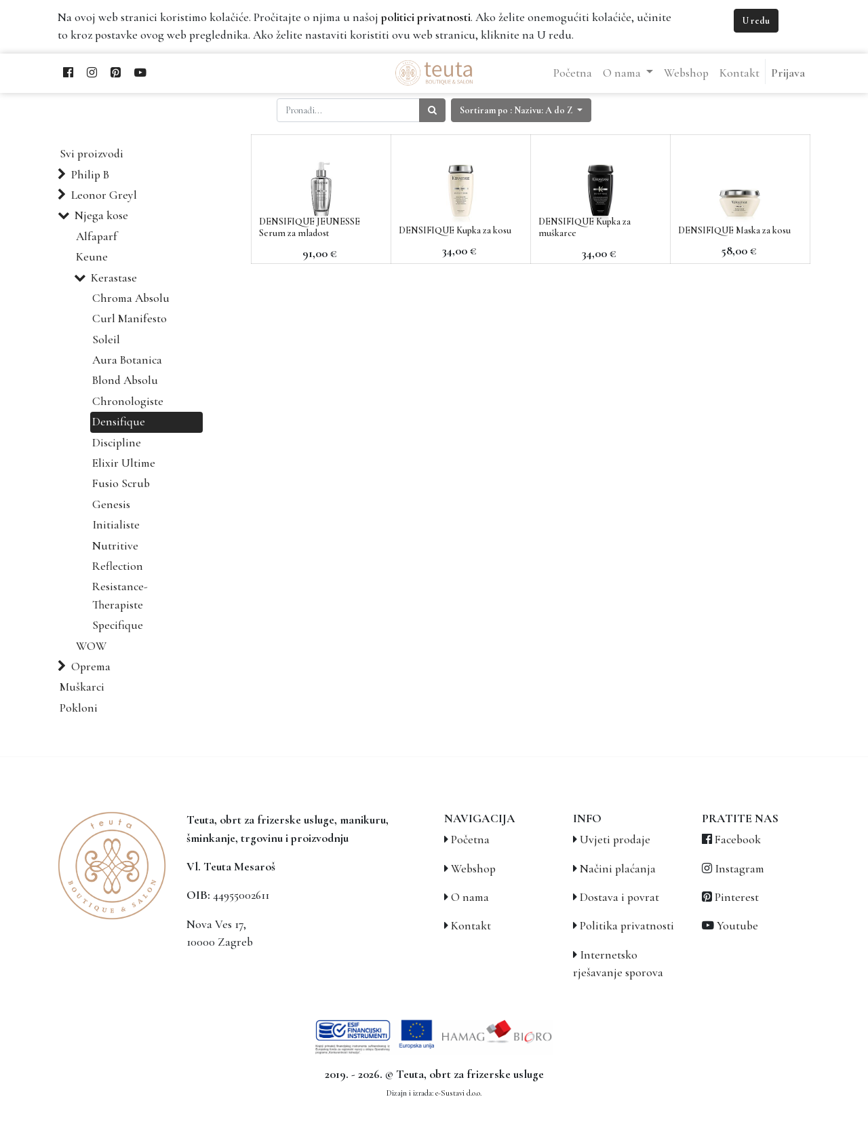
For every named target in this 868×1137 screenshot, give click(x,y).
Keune (92, 257)
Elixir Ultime (123, 463)
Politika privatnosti (627, 926)
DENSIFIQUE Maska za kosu (734, 230)
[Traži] (432, 110)
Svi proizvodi (91, 154)
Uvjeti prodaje (615, 839)
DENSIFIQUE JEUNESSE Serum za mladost (309, 227)
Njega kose (101, 215)
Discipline (116, 443)
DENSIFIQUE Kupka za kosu (455, 230)
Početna (470, 839)
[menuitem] (572, 73)
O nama (470, 897)
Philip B (90, 175)
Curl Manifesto (129, 318)
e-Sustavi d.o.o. (458, 1093)
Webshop (473, 869)
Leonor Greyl (104, 195)
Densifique (118, 422)
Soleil (106, 339)
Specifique (117, 625)
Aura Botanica (127, 360)
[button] (521, 110)
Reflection (117, 566)
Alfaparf (96, 236)
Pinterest (737, 897)
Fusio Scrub (121, 483)
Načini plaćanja (618, 869)
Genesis (111, 504)
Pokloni (79, 708)
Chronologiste (127, 401)
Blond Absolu (125, 380)
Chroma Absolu (131, 298)
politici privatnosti (426, 17)
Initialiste (116, 525)
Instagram (739, 869)
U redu (756, 20)
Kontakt (471, 926)
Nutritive (115, 546)
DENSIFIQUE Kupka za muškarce (584, 227)
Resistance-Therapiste (120, 595)
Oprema (91, 666)
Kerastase (114, 278)
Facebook (738, 839)
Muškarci (82, 687)
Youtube (737, 926)
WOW (91, 646)
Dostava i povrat (619, 897)
